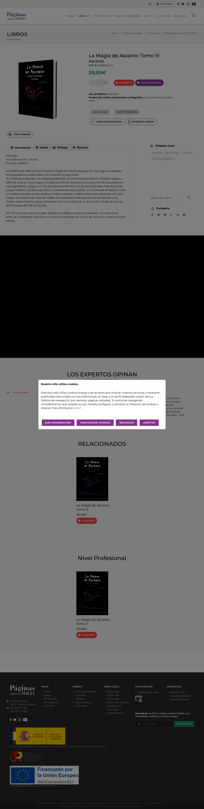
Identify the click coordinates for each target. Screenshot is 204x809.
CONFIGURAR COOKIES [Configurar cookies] (95, 422)
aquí (77, 408)
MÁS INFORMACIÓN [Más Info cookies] (58, 422)
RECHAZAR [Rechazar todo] (126, 422)
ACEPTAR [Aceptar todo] (149, 422)
